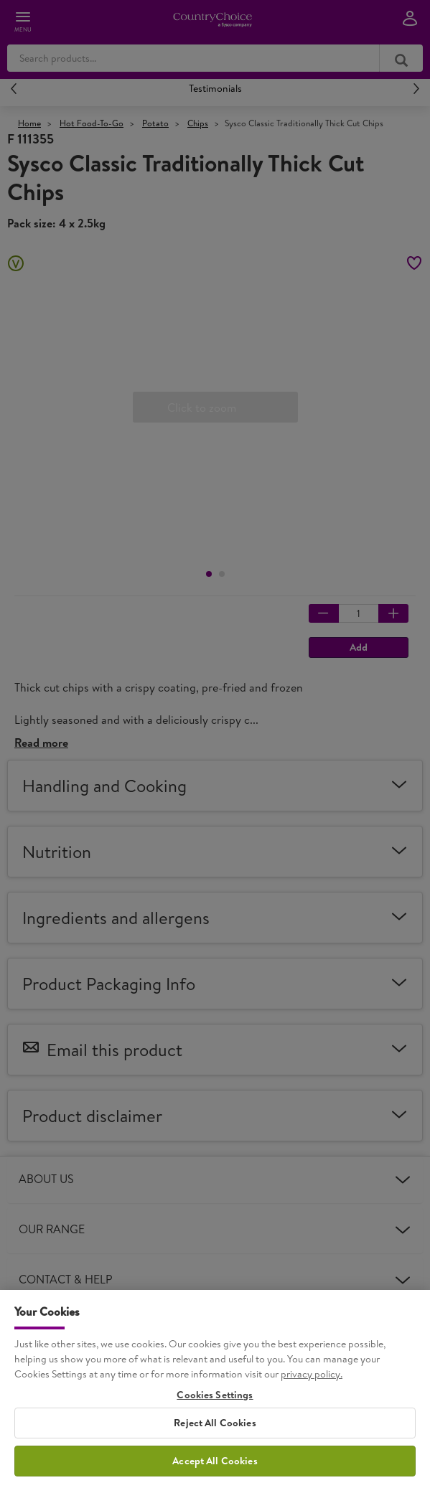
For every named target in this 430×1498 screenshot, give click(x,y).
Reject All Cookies (215, 1434)
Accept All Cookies (215, 1472)
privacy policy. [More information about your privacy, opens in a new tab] (311, 1384)
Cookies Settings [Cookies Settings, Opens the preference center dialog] (215, 1406)
